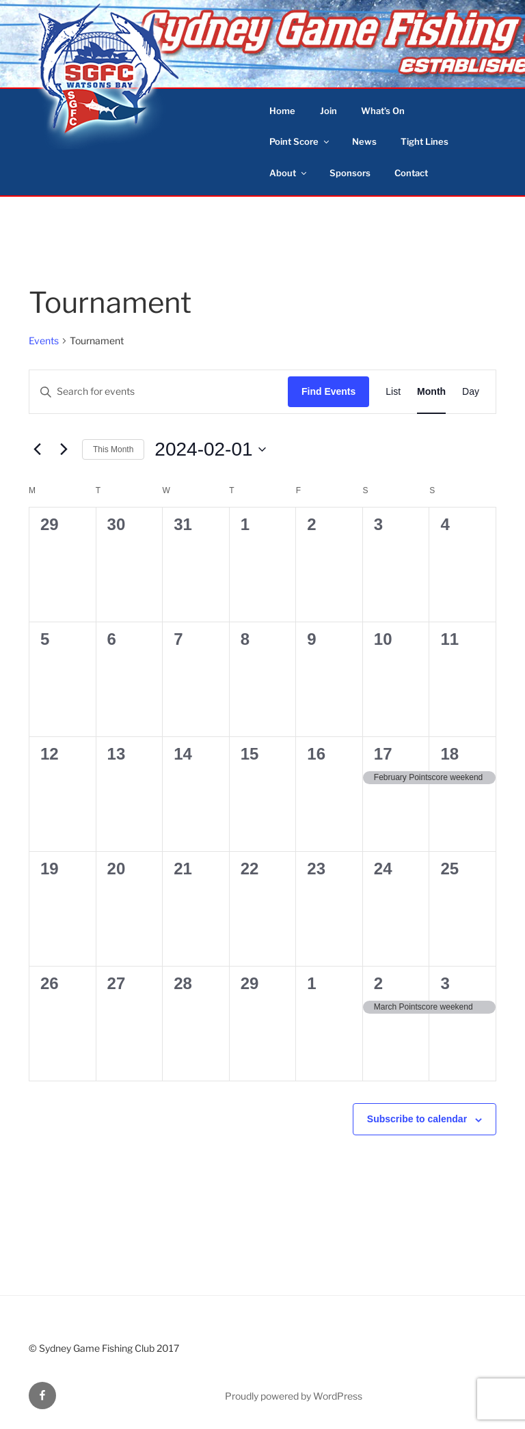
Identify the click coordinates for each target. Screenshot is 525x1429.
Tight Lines (424, 141)
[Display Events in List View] (393, 391)
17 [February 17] (383, 754)
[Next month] (63, 449)
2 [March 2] (378, 983)
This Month (113, 449)
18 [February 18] (449, 754)
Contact (411, 172)
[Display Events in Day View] (470, 391)
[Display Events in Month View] (431, 391)
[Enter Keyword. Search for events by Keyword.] (158, 391)
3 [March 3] (444, 983)
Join (328, 110)
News (364, 141)
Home (282, 110)
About (288, 172)
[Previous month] (37, 449)
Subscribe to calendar (417, 1118)
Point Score (300, 141)
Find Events (328, 391)
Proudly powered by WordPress (293, 1396)
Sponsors (350, 172)
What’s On (383, 110)
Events (44, 340)
